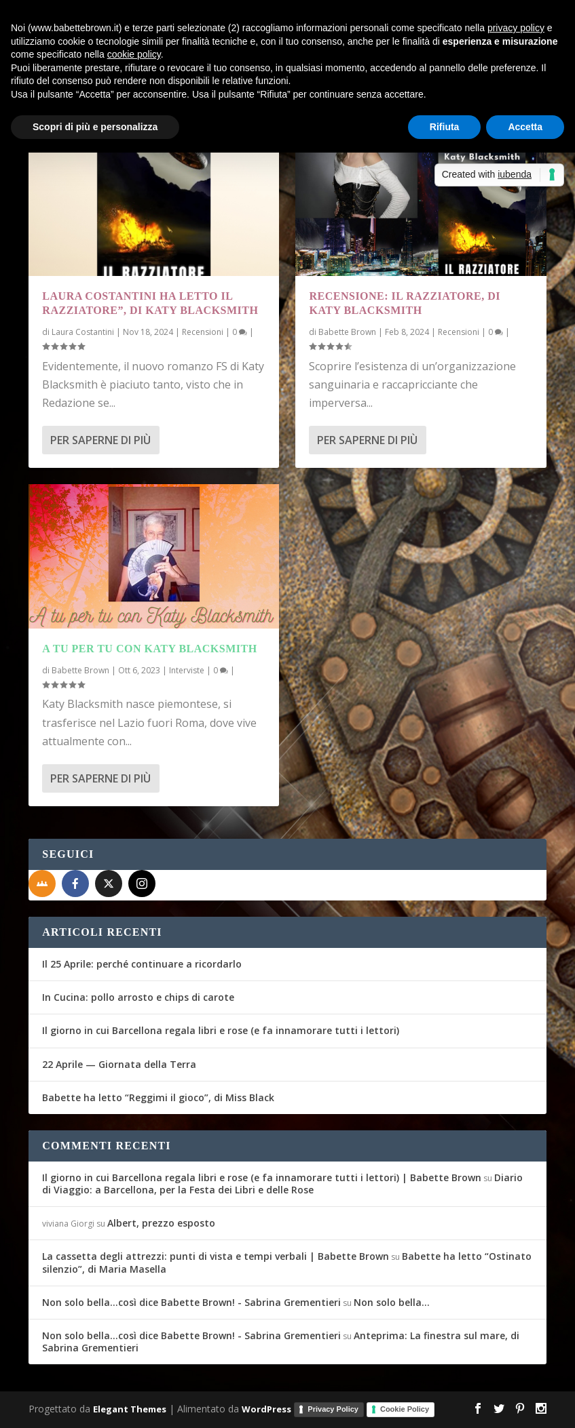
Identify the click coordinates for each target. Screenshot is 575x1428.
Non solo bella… (392, 1302)
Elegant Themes (129, 1409)
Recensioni (202, 332)
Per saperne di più (100, 440)
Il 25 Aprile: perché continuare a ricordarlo (142, 963)
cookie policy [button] (134, 54)
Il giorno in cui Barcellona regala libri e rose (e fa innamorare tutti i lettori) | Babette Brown (261, 1177)
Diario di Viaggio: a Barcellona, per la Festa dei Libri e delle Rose (282, 1183)
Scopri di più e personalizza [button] (95, 126)
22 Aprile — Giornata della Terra (119, 1064)
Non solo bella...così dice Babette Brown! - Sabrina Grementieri (191, 1302)
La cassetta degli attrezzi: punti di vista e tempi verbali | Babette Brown (215, 1256)
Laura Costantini (83, 332)
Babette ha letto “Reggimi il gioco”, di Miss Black (158, 1097)
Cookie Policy (404, 1409)
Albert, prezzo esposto (161, 1222)
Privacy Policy (333, 1409)
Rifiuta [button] (445, 126)
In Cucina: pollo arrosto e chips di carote (138, 997)
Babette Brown (80, 669)
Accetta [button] (525, 126)
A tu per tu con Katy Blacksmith (149, 648)
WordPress (266, 1409)
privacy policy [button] (515, 27)
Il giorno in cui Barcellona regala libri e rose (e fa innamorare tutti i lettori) (220, 1030)
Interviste (186, 669)
